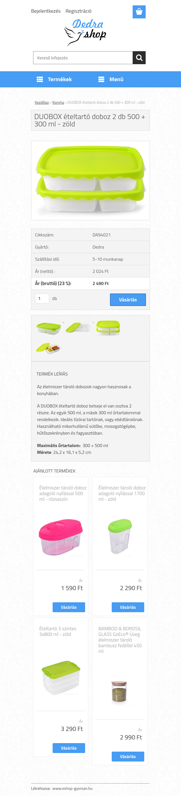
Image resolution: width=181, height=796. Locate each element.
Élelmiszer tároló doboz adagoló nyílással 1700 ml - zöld (122, 493)
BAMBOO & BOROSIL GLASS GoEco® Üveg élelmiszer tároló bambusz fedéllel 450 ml (120, 640)
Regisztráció (79, 11)
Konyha (58, 102)
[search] (139, 57)
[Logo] (87, 33)
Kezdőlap (42, 102)
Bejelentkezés (46, 11)
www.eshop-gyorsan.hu (72, 788)
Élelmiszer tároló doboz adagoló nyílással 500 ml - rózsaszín (63, 493)
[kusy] (42, 298)
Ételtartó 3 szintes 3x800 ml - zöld (57, 631)
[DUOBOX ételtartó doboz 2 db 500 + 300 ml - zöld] (90, 143)
